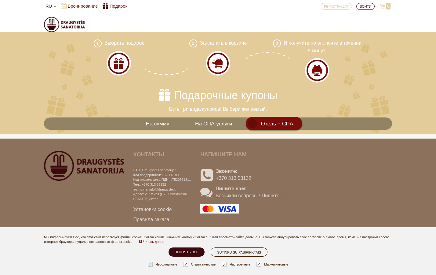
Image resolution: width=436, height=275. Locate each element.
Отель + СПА (277, 124)
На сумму (157, 124)
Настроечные (236, 264)
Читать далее (151, 241)
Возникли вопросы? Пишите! (248, 195)
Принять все (186, 252)
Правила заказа (151, 219)
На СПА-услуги (213, 124)
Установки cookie (152, 209)
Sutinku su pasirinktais (239, 252)
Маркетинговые (273, 264)
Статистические (200, 264)
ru (50, 6)
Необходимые (163, 264)
